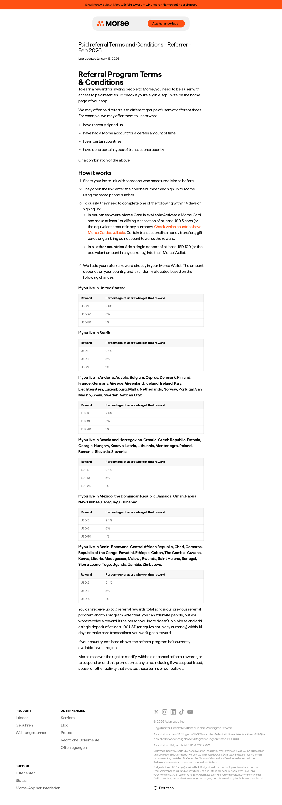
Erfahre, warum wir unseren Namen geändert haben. (160, 4)
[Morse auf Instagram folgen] (164, 712)
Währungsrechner (31, 732)
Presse (66, 732)
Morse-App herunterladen (38, 788)
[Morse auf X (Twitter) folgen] (156, 712)
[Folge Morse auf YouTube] (190, 712)
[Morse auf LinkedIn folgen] (173, 712)
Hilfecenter (25, 773)
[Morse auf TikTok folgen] (181, 712)
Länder (22, 717)
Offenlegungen (74, 747)
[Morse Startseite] (113, 23)
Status (21, 780)
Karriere (68, 717)
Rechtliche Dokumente (80, 740)
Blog (64, 725)
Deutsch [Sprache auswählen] (164, 788)
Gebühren (24, 725)
